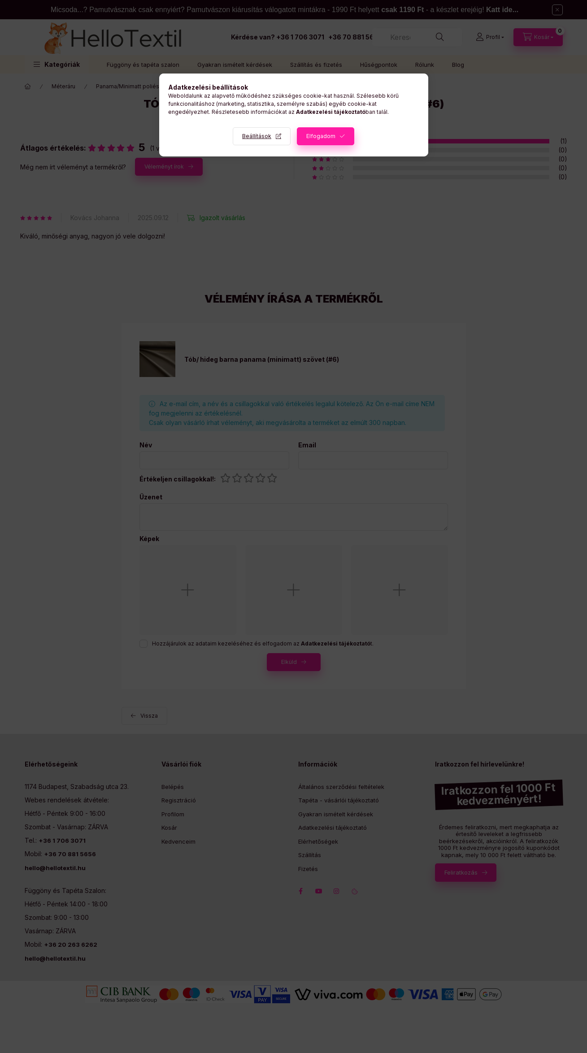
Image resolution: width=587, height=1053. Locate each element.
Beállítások (256, 136)
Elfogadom (320, 136)
